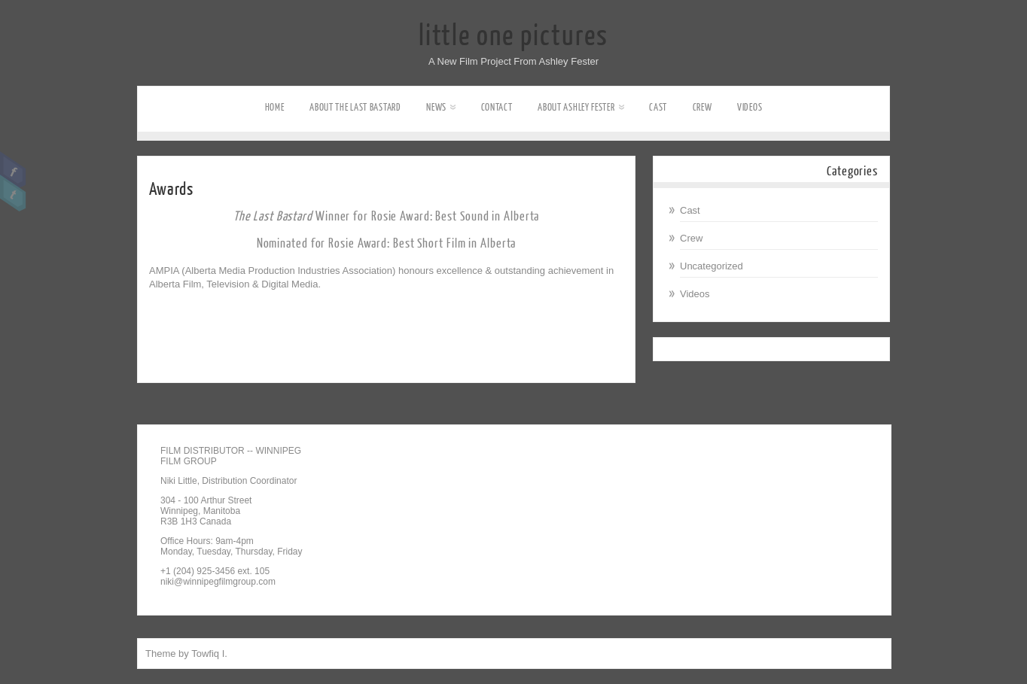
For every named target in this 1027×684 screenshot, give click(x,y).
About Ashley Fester (580, 107)
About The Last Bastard (355, 107)
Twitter (13, 193)
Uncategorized (711, 266)
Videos (749, 107)
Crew (702, 107)
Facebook (13, 170)
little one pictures (513, 36)
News (441, 107)
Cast (658, 107)
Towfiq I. (209, 653)
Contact (497, 107)
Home (275, 107)
